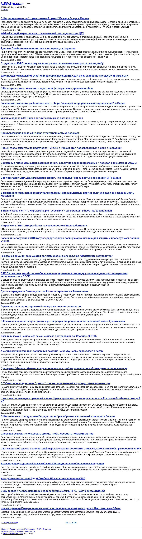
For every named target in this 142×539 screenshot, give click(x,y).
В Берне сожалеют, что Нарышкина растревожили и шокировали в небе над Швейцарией (56, 210)
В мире (4, 9)
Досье (12, 529)
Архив (20, 529)
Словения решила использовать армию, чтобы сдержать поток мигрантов (47, 433)
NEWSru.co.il (7, 531)
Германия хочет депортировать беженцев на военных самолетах (41, 306)
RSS (39, 529)
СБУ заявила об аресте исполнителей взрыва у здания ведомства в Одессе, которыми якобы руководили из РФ (71, 448)
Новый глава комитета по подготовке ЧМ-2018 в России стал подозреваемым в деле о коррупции (61, 148)
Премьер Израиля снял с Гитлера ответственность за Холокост (40, 133)
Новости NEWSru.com (13, 533)
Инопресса (30, 531)
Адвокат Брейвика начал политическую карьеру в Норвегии (38, 48)
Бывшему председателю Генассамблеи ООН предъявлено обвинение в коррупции (52, 463)
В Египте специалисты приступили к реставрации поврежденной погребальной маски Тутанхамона (63, 321)
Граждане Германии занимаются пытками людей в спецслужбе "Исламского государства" (57, 256)
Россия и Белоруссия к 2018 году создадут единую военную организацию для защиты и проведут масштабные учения (70, 239)
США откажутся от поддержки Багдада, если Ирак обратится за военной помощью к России (58, 416)
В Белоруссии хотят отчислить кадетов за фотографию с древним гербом (47, 88)
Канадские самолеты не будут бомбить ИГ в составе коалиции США (43, 478)
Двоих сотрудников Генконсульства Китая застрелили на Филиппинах (44, 291)
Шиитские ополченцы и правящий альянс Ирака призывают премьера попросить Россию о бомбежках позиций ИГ (70, 400)
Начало (4, 529)
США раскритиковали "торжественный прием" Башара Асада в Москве (45, 18)
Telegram (47, 529)
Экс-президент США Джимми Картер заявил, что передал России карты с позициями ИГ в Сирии (61, 177)
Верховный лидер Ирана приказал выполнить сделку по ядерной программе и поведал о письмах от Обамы (69, 163)
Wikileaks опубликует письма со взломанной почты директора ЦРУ (42, 33)
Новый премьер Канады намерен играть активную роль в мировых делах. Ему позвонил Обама (61, 508)
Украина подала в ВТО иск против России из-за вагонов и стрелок (42, 118)
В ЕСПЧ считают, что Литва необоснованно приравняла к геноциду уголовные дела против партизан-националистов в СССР (64, 275)
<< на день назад (10, 522)
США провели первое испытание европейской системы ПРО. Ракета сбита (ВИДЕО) (53, 491)
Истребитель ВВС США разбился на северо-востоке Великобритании (44, 225)
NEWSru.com (12, 4)
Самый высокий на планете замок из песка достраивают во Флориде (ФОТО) (49, 336)
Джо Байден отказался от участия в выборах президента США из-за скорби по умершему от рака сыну (65, 75)
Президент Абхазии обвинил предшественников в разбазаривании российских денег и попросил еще (64, 368)
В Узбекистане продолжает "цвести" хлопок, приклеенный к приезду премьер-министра (55, 383)
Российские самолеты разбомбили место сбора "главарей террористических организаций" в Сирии (63, 103)
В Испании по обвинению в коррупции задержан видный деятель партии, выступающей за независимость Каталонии (67, 194)
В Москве (19, 531)
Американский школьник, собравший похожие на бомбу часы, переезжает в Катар (52, 351)
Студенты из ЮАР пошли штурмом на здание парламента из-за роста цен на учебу (52, 63)
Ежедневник (29, 529)
